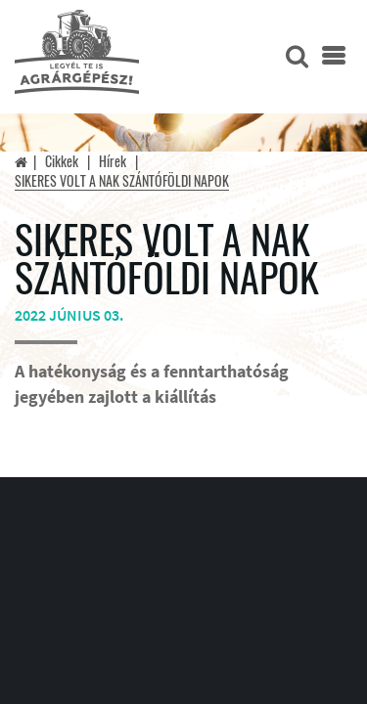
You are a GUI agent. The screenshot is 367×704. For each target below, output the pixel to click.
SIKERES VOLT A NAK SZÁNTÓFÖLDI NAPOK (122, 180)
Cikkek (61, 161)
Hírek (112, 161)
